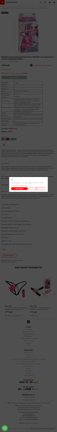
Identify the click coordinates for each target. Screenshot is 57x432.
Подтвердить (19, 188)
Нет (36, 188)
